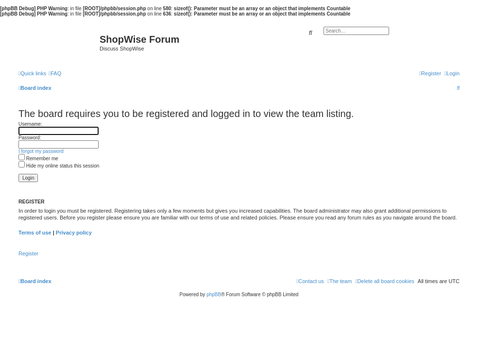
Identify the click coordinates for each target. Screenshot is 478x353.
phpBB (213, 294)
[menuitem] (55, 73)
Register (28, 253)
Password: (29, 137)
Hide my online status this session (58, 165)
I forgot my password (41, 151)
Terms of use (34, 232)
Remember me (38, 158)
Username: (30, 124)
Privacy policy (74, 232)
